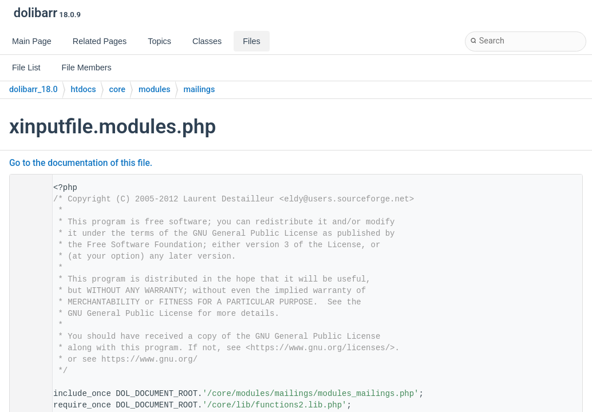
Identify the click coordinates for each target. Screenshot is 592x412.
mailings (199, 89)
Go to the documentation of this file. (80, 163)
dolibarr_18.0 (33, 89)
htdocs (83, 89)
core (117, 89)
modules (155, 89)
